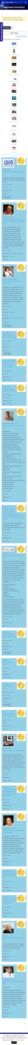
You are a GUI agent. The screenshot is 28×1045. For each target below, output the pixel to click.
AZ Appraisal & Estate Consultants (9, 360)
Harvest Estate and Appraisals (8, 871)
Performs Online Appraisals (14, 515)
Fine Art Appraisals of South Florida (9, 828)
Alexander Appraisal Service (8, 217)
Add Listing (14, 33)
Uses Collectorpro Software (12, 337)
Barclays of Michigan (6, 386)
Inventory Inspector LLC (7, 897)
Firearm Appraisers (14, 108)
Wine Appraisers (14, 152)
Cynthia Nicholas (6, 632)
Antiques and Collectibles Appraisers (14, 54)
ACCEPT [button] (14, 1042)
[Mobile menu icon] (26, 2)
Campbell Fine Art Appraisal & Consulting (10, 423)
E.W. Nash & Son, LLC (7, 684)
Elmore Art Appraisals (6, 748)
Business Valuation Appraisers (14, 81)
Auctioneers (14, 67)
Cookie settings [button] (20, 1040)
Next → (25, 1023)
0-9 (3, 154)
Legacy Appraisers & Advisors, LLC (9, 979)
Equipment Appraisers (14, 87)
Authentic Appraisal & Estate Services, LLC (10, 279)
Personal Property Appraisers (12, 171)
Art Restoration (14, 61)
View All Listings (21, 36)
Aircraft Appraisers (14, 46)
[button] (2, 6)
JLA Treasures (5, 935)
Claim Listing (7, 197)
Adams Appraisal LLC (7, 169)
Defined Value (5, 660)
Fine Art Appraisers (14, 101)
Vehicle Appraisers (14, 144)
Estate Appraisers (14, 94)
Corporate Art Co (6, 553)
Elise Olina (5, 711)
